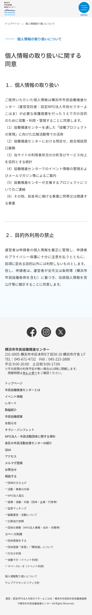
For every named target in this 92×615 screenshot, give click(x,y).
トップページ (12, 23)
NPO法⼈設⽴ (16, 495)
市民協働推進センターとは (22, 390)
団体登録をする (17, 540)
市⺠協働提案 (14, 416)
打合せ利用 (14, 553)
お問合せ (11, 469)
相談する (11, 476)
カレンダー (30, 373)
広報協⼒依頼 (16, 521)
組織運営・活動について (22, 515)
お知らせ (11, 423)
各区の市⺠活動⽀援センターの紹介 (28, 443)
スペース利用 (13, 534)
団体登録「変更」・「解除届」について (30, 547)
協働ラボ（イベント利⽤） (24, 560)
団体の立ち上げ (17, 483)
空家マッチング (17, 508)
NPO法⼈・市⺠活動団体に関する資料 (30, 436)
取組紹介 (11, 410)
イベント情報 (14, 396)
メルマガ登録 (14, 463)
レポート (11, 403)
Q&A (8, 449)
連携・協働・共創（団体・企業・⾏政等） (33, 502)
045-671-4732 (25, 359)
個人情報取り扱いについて (21, 576)
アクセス (10, 456)
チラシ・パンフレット (19, 429)
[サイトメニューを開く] (84, 9)
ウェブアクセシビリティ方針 (22, 582)
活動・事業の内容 (18, 489)
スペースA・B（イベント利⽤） (27, 566)
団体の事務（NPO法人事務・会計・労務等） (35, 527)
